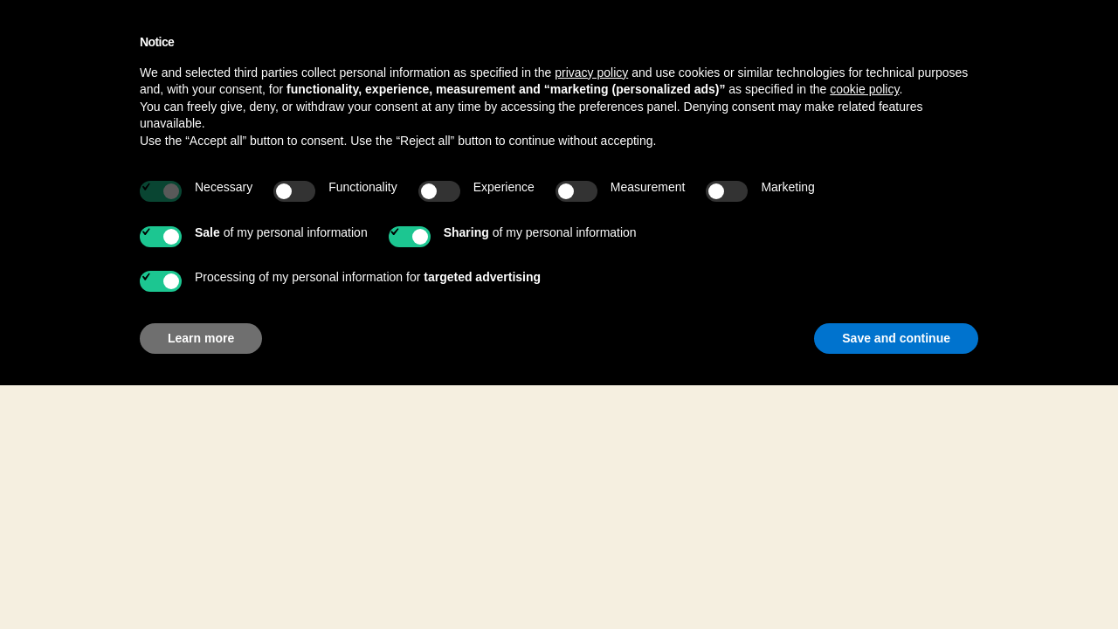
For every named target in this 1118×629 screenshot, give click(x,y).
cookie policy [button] (864, 89)
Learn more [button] (201, 338)
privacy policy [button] (591, 72)
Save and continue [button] (896, 338)
